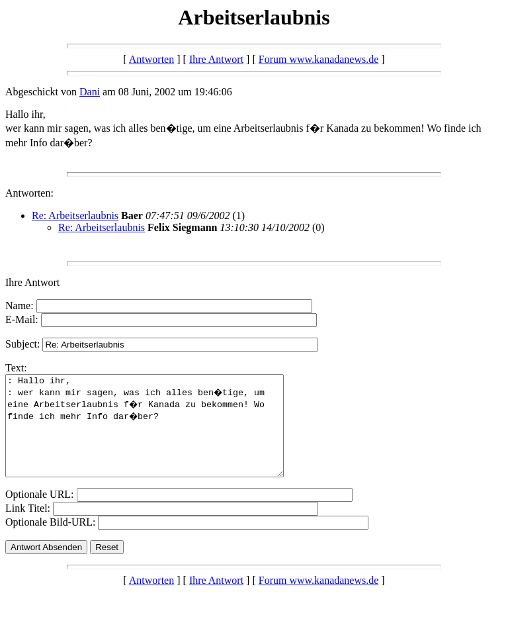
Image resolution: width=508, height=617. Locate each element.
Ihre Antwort (216, 59)
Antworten (151, 59)
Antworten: (29, 193)
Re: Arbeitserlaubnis (75, 215)
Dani (89, 91)
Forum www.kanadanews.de (319, 59)
